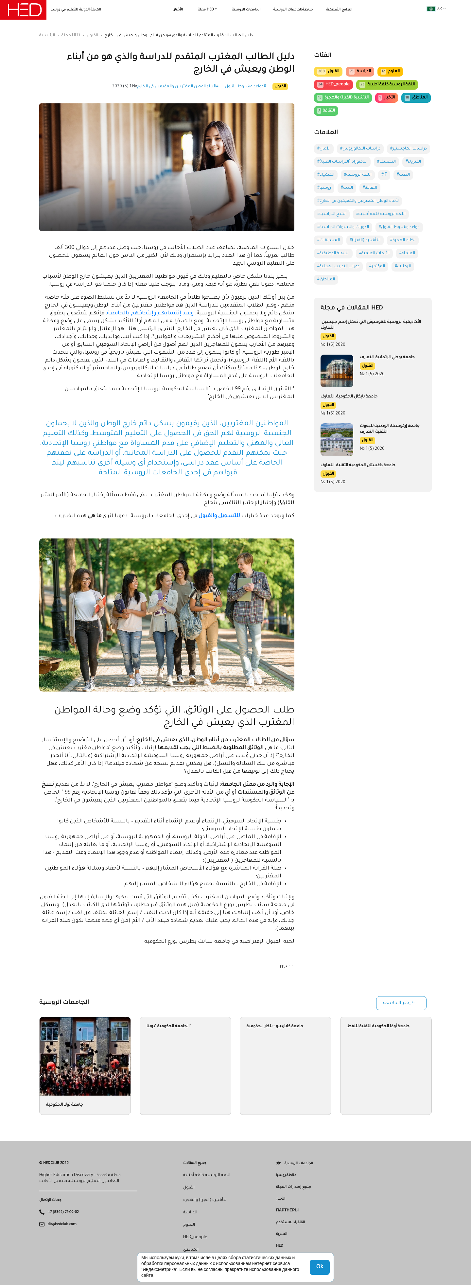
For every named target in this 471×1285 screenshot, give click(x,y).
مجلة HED (206, 10)
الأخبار (178, 10)
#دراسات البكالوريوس (360, 149)
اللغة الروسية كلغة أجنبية (386, 85)
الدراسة (360, 72)
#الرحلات (403, 266)
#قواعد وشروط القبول (245, 86)
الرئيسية (47, 35)
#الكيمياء (325, 175)
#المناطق (326, 279)
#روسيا (324, 188)
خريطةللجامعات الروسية (293, 10)
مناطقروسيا (286, 1175)
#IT (384, 175)
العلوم (390, 72)
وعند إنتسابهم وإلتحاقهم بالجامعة (150, 313)
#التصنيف (386, 162)
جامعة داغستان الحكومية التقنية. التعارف (358, 465)
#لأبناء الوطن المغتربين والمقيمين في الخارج (177, 86)
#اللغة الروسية (358, 175)
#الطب (403, 175)
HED (279, 1246)
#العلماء (407, 253)
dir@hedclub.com (62, 1224)
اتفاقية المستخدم (290, 1222)
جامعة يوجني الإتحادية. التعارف (387, 357)
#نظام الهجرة (402, 240)
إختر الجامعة (396, 1003)
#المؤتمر (377, 266)
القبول (92, 35)
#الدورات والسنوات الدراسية (343, 227)
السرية (281, 1234)
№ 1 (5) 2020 (124, 86)
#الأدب (347, 188)
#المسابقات (328, 240)
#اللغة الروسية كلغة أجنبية (381, 214)
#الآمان (323, 149)
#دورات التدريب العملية (338, 266)
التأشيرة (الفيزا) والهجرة (343, 98)
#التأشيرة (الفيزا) (365, 240)
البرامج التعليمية (339, 10)
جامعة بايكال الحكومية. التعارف (349, 397)
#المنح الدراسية (331, 214)
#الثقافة (370, 188)
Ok (319, 1267)
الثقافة (326, 111)
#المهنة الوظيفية (333, 253)
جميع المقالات (194, 1163)
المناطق (416, 98)
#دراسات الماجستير (408, 149)
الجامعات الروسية (246, 10)
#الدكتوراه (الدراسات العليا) (342, 162)
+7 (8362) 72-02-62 (63, 1212)
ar (434, 8)
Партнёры (287, 1211)
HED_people (333, 85)
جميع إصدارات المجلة (293, 1187)
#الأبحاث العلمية (374, 253)
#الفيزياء (413, 162)
